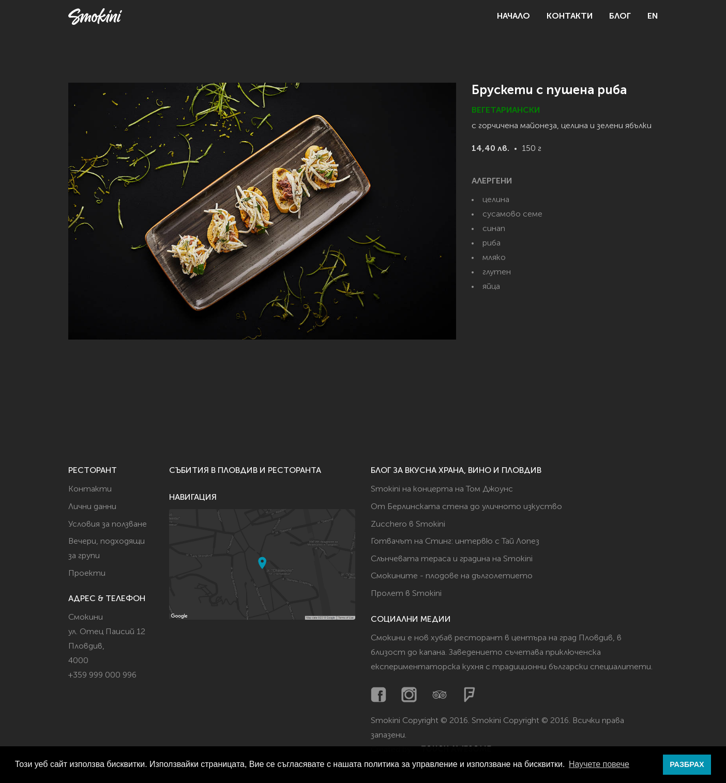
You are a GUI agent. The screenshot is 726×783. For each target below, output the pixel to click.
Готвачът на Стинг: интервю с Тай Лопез (455, 542)
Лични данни (92, 507)
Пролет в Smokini (406, 594)
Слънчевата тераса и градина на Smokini (452, 559)
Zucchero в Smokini (408, 524)
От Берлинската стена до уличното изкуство (466, 507)
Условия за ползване (107, 524)
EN (652, 16)
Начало (513, 16)
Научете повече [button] (599, 764)
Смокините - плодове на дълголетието (452, 576)
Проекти (86, 574)
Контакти (570, 16)
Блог (620, 16)
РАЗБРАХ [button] (687, 764)
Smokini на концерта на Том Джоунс (442, 489)
